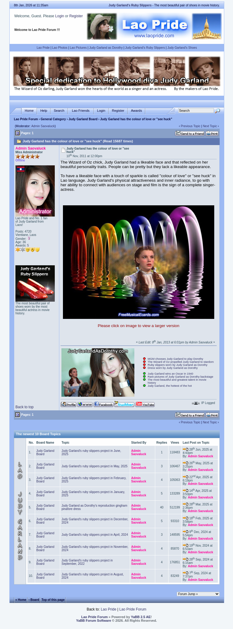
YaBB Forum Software (93, 620)
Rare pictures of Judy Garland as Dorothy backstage (180, 376)
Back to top (24, 407)
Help (43, 111)
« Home (20, 599)
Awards (136, 111)
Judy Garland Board (83, 119)
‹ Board (33, 599)
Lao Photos (59, 47)
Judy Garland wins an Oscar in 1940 (170, 373)
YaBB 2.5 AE (141, 617)
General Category (53, 119)
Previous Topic (190, 126)
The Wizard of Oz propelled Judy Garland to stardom (181, 361)
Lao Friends (81, 111)
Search (59, 111)
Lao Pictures (78, 47)
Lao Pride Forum (26, 119)
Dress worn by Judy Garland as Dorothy (173, 367)
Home (29, 111)
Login (59, 16)
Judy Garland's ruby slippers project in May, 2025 (94, 466)
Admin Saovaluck (42, 126)
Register (76, 16)
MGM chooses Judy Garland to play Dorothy (175, 358)
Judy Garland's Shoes (182, 47)
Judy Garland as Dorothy (106, 47)
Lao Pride (43, 47)
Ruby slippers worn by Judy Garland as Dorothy (178, 364)
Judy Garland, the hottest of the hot (170, 385)
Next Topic (210, 126)
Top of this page (52, 599)
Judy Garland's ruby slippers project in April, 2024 (94, 534)
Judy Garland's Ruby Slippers (145, 47)
